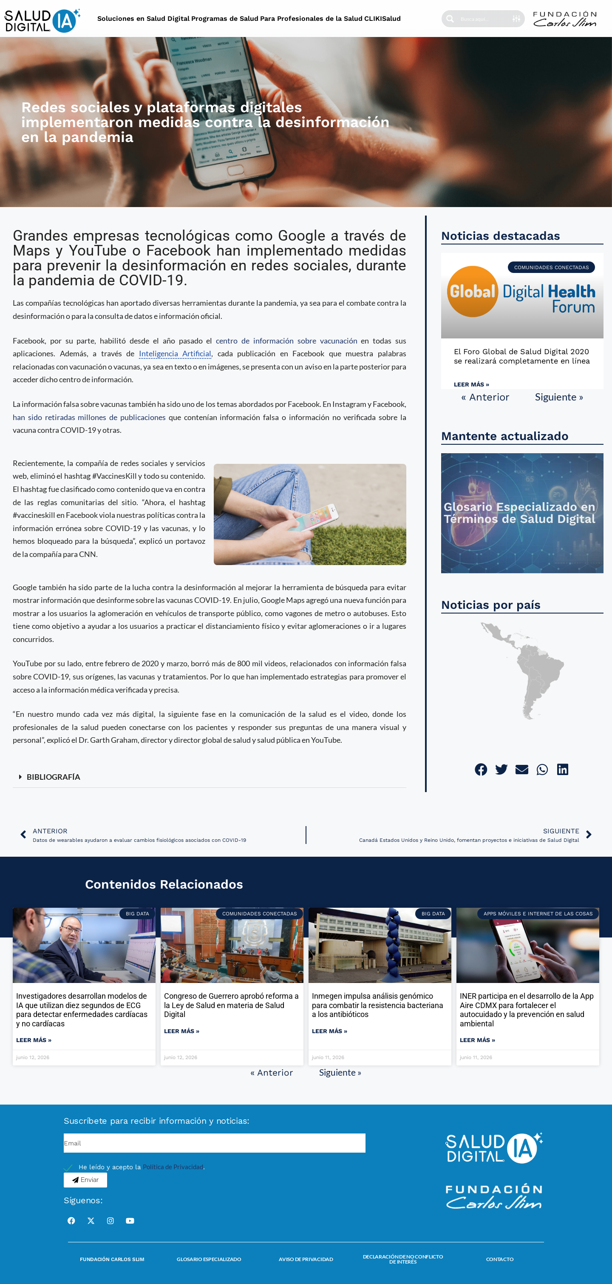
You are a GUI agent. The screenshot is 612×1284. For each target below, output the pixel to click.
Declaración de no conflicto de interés (403, 1259)
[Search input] (486, 18)
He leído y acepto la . (142, 1167)
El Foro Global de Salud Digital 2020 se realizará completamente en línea (522, 356)
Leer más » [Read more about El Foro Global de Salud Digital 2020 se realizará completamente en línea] (471, 384)
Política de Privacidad (173, 1166)
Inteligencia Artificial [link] (175, 353)
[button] (209, 777)
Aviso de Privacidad (306, 1259)
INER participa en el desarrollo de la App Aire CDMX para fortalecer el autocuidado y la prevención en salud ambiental (527, 1009)
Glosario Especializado (209, 1259)
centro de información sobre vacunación (286, 340)
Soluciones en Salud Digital (143, 18)
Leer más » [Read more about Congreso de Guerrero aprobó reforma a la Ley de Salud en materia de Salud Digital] (181, 1031)
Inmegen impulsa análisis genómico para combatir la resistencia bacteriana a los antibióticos (377, 1005)
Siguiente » (559, 396)
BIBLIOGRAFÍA (53, 776)
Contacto (500, 1259)
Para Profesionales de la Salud (311, 18)
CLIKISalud (382, 18)
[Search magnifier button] (450, 19)
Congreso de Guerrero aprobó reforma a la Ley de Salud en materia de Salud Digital (231, 1005)
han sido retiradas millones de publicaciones (89, 417)
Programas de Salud (224, 18)
